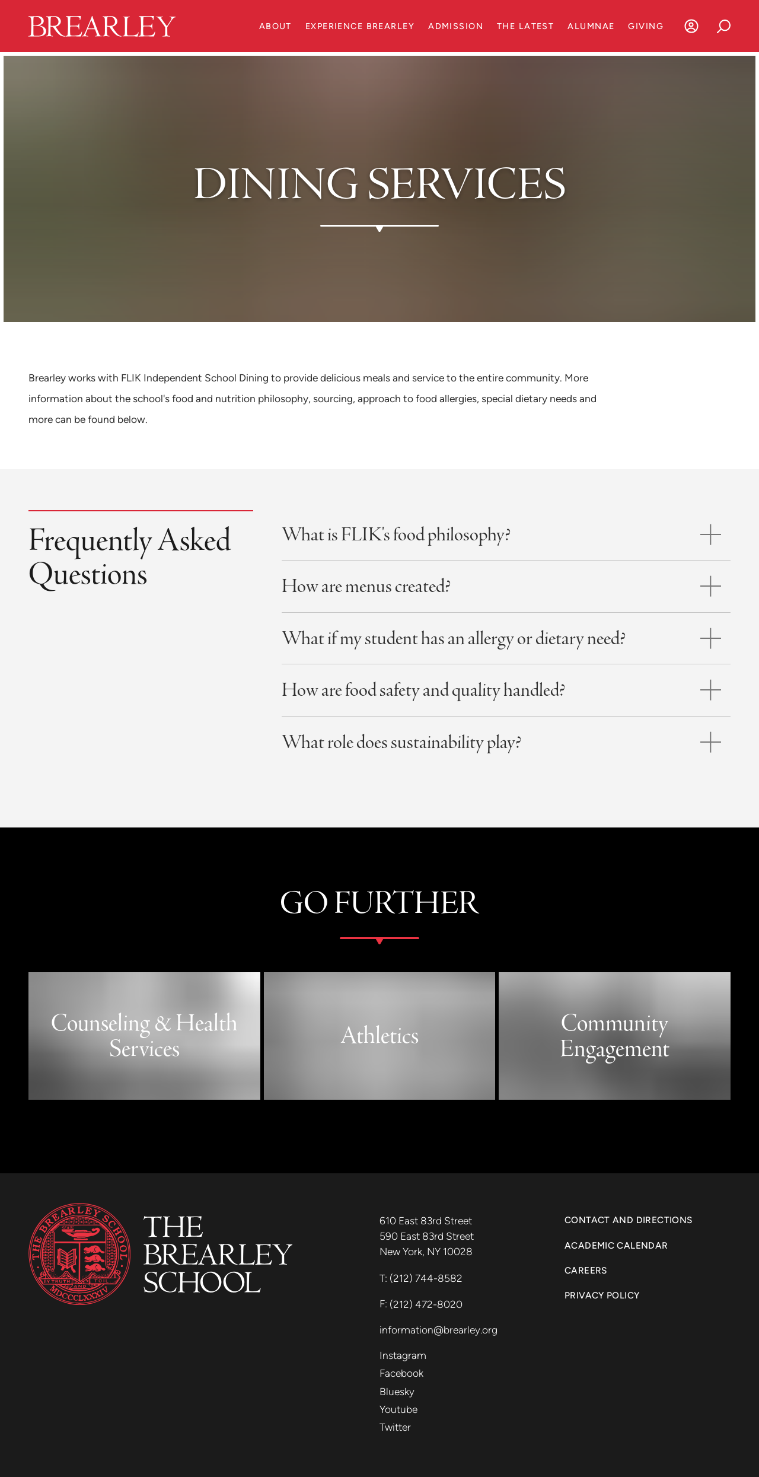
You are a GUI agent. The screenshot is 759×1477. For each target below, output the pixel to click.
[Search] (724, 26)
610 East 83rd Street (427, 1221)
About (275, 26)
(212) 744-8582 (426, 1278)
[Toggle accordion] (506, 535)
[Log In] (691, 26)
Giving (646, 26)
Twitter (395, 1427)
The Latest (525, 26)
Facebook (401, 1373)
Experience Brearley (359, 26)
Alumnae (590, 26)
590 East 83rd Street (428, 1236)
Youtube (398, 1409)
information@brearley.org (439, 1330)
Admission (455, 26)
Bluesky (397, 1392)
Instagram (403, 1355)
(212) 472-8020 (426, 1304)
